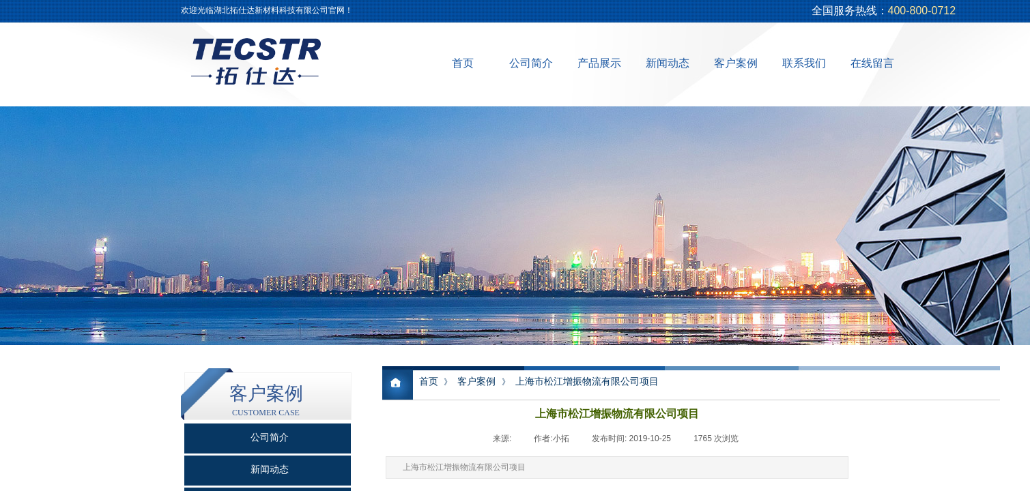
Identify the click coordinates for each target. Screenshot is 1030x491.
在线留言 (872, 63)
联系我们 (804, 63)
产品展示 (599, 63)
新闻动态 (667, 63)
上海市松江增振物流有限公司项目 (587, 381)
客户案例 (736, 63)
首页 (463, 63)
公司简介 (531, 63)
